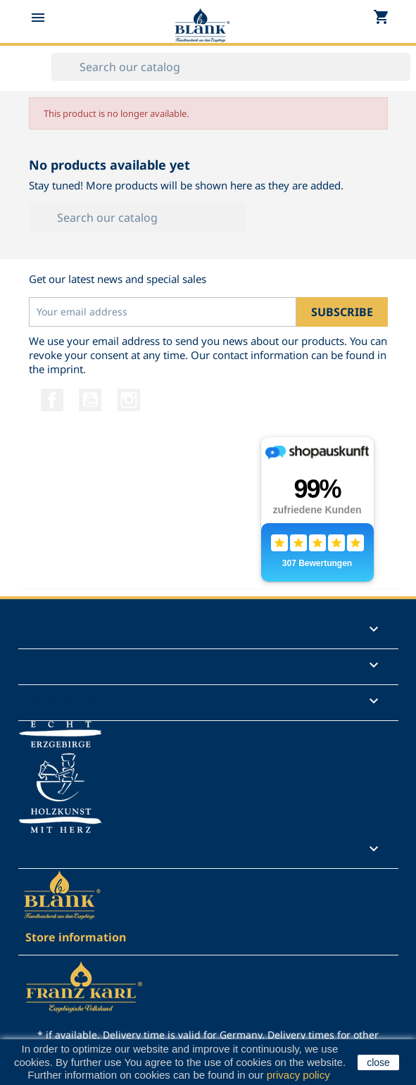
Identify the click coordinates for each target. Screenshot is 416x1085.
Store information (75, 937)
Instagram (129, 400)
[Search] (230, 67)
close (378, 1062)
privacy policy (298, 1075)
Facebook (52, 400)
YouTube (90, 400)
